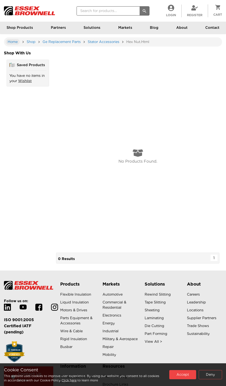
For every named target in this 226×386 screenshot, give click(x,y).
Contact (212, 30)
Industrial (110, 331)
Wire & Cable (71, 331)
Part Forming (156, 334)
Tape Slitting (155, 302)
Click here (69, 380)
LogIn (171, 11)
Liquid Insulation (74, 302)
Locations (195, 310)
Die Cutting (154, 326)
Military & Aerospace (120, 339)
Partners (58, 30)
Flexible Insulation (75, 294)
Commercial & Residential (114, 305)
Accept (182, 374)
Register (194, 11)
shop (31, 42)
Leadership (196, 302)
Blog (154, 30)
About (182, 30)
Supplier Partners (201, 318)
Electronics (112, 315)
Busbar (66, 347)
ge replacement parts (62, 42)
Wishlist (25, 81)
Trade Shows (198, 326)
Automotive (113, 294)
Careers (193, 294)
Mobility (109, 355)
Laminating (154, 318)
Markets (125, 30)
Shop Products (20, 30)
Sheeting (152, 310)
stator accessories (103, 42)
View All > (153, 341)
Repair (108, 347)
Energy (109, 323)
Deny (210, 374)
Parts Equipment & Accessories (76, 320)
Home (13, 42)
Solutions (92, 30)
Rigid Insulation (73, 339)
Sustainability (198, 334)
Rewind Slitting (158, 294)
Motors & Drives (73, 310)
